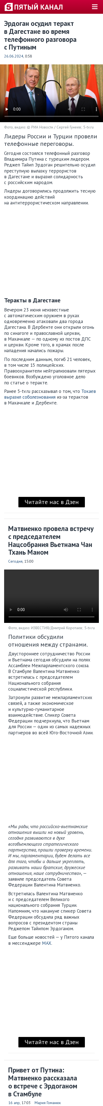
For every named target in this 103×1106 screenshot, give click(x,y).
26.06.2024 (13, 56)
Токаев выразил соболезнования (50, 394)
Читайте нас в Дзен (51, 502)
